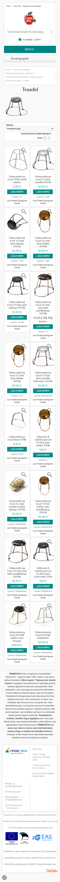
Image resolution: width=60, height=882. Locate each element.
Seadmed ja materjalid (21, 70)
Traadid (26, 81)
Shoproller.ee (51, 870)
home (8, 70)
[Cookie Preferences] (4, 877)
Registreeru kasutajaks (32, 6)
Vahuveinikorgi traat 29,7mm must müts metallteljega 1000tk (17, 572)
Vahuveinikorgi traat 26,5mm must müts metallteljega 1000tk (43, 308)
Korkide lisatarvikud (13, 81)
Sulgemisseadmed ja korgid (16, 77)
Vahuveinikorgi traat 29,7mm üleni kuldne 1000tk (17, 377)
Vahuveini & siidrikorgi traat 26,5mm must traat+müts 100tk (43, 572)
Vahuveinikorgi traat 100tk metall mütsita (17, 179)
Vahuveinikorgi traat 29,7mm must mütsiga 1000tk (17, 305)
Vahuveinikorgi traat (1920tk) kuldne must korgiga (17, 636)
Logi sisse (17, 6)
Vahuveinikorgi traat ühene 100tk (17, 438)
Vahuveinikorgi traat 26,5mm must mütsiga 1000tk (17, 242)
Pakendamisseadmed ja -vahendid (19, 73)
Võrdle (17, 203)
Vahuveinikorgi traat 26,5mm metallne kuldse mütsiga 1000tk (17, 505)
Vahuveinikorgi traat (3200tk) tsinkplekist (43, 635)
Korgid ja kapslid (35, 77)
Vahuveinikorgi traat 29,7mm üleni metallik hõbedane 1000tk (43, 377)
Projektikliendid (14, 799)
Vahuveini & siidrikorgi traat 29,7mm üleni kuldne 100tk (43, 441)
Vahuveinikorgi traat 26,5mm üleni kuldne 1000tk (43, 242)
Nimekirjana (45, 138)
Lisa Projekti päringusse (17, 201)
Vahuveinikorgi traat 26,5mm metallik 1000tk (43, 179)
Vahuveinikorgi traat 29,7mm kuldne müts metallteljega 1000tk (43, 507)
